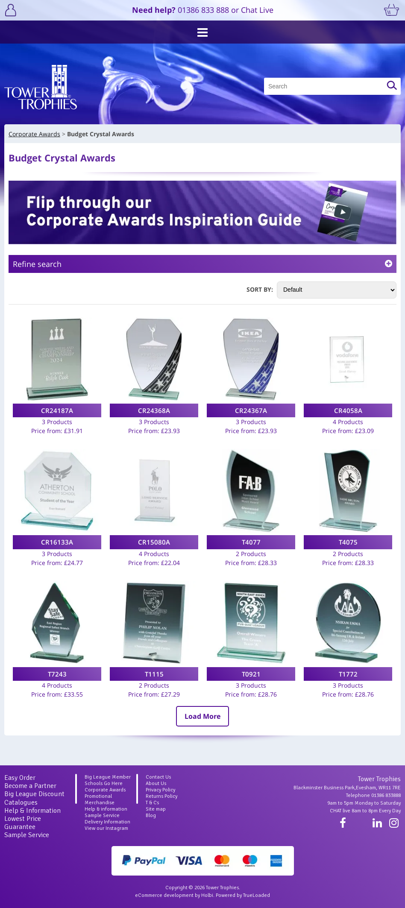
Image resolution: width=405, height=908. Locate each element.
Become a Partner (30, 786)
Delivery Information (107, 822)
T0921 (251, 674)
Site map (156, 809)
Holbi (207, 895)
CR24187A (57, 410)
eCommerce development (164, 895)
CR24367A (251, 410)
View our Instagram (106, 828)
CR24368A (154, 410)
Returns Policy (161, 796)
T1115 (154, 674)
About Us (156, 783)
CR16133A (57, 542)
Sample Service (26, 835)
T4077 (251, 542)
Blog (151, 815)
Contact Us (158, 777)
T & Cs (152, 803)
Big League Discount (34, 794)
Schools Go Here (104, 783)
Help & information (106, 809)
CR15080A (154, 542)
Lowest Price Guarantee (22, 822)
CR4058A (348, 410)
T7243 (57, 674)
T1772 (348, 674)
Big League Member (108, 777)
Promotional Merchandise (99, 799)
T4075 (348, 542)
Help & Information (32, 810)
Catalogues (21, 802)
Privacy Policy (160, 790)
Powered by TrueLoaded (243, 895)
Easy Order (19, 777)
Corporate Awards (105, 790)
